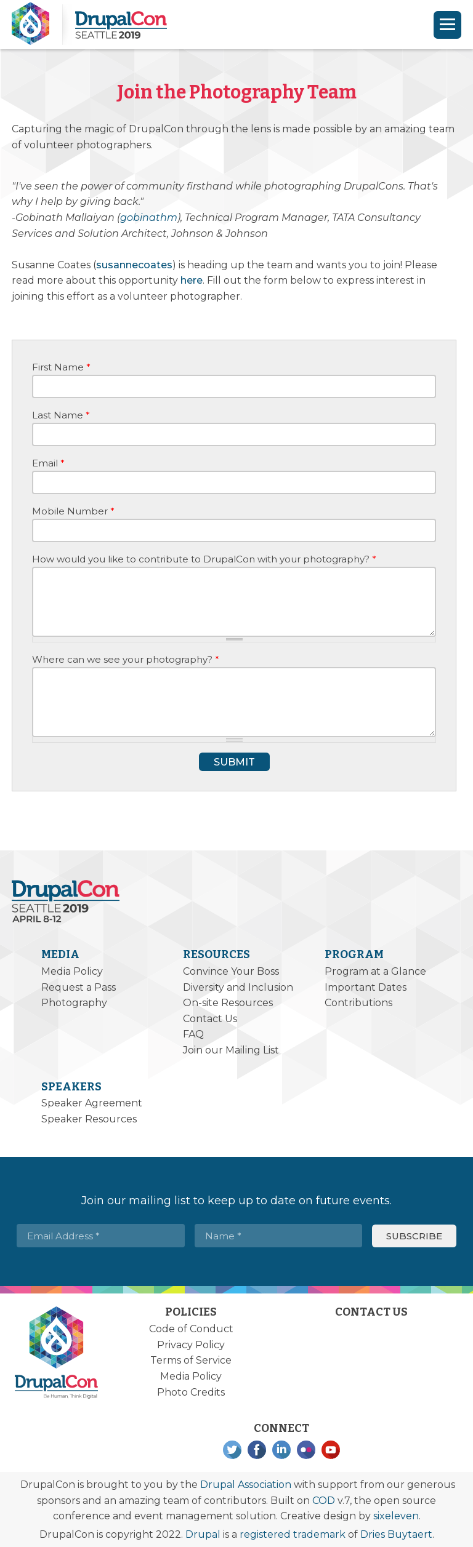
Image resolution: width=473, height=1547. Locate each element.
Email (48, 463)
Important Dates (365, 987)
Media (60, 954)
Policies (191, 1312)
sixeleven (396, 1516)
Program (354, 954)
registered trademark (293, 1534)
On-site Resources (228, 1003)
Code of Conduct (191, 1329)
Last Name (61, 415)
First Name (61, 367)
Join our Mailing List (231, 1050)
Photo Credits (191, 1392)
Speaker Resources (89, 1119)
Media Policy (72, 971)
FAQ (193, 1034)
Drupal (202, 1534)
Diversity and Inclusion (238, 987)
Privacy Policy (191, 1345)
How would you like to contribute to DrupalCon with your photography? (204, 559)
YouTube (330, 1449)
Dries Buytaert (396, 1534)
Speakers (71, 1086)
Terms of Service (191, 1360)
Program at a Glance (375, 971)
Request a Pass (78, 987)
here (191, 280)
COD (323, 1500)
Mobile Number (73, 511)
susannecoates (134, 265)
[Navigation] (447, 25)
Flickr (306, 1449)
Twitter (232, 1449)
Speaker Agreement (91, 1103)
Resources (216, 954)
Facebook (257, 1449)
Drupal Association (245, 1484)
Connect (281, 1428)
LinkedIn (281, 1449)
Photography (74, 1003)
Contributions (358, 1003)
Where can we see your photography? (125, 659)
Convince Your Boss (231, 971)
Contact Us (210, 1019)
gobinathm (148, 217)
